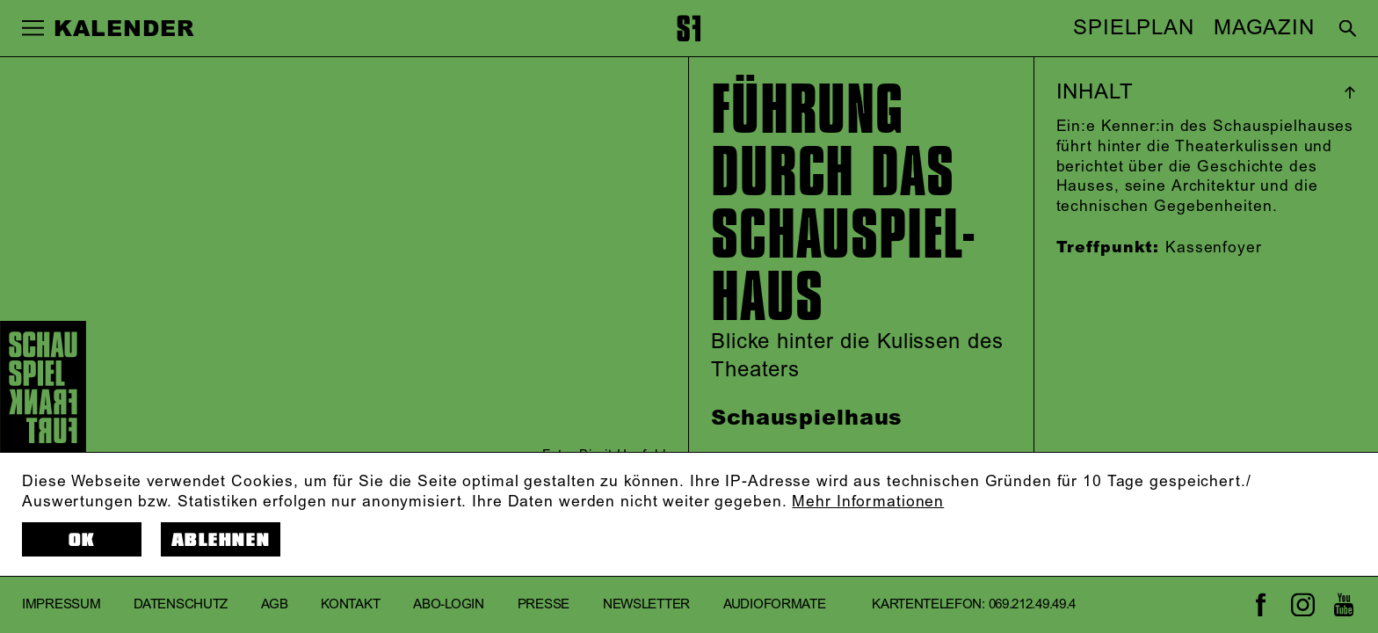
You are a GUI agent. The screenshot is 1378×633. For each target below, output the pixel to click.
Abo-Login (448, 604)
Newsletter (646, 604)
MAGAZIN (1264, 28)
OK (82, 540)
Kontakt (350, 604)
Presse (543, 604)
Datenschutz (181, 604)
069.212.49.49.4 (1032, 604)
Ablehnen (220, 540)
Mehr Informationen (868, 502)
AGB (274, 604)
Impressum (61, 604)
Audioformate (774, 604)
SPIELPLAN (1133, 28)
